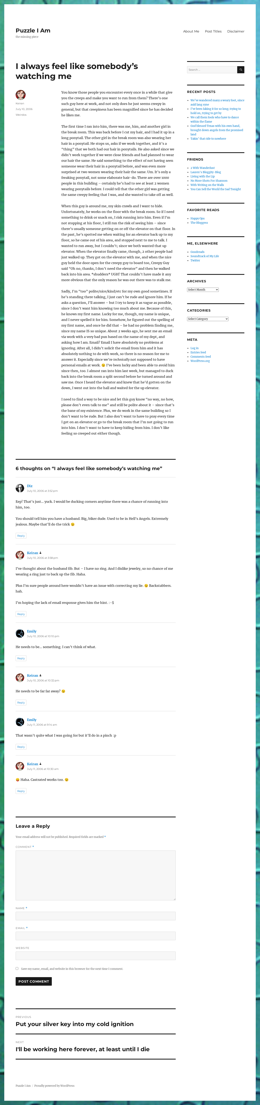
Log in (195, 348)
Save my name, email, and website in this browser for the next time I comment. (72, 969)
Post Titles (213, 31)
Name (21, 908)
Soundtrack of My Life (205, 256)
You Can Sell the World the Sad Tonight (216, 189)
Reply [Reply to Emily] (21, 658)
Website (22, 948)
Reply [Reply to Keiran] (21, 614)
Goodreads (198, 252)
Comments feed (201, 356)
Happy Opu (198, 218)
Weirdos (21, 114)
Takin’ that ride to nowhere (208, 138)
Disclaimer (235, 31)
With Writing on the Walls (207, 185)
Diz (29, 486)
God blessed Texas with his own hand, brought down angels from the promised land (217, 130)
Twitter (195, 260)
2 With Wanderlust (203, 168)
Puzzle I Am (33, 30)
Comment (25, 847)
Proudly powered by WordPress (54, 1086)
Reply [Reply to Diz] (21, 535)
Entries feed (198, 352)
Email (22, 928)
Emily (31, 631)
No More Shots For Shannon (209, 180)
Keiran (20, 103)
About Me (191, 31)
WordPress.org (200, 361)
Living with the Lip (203, 176)
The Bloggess (199, 222)
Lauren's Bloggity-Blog (206, 172)
